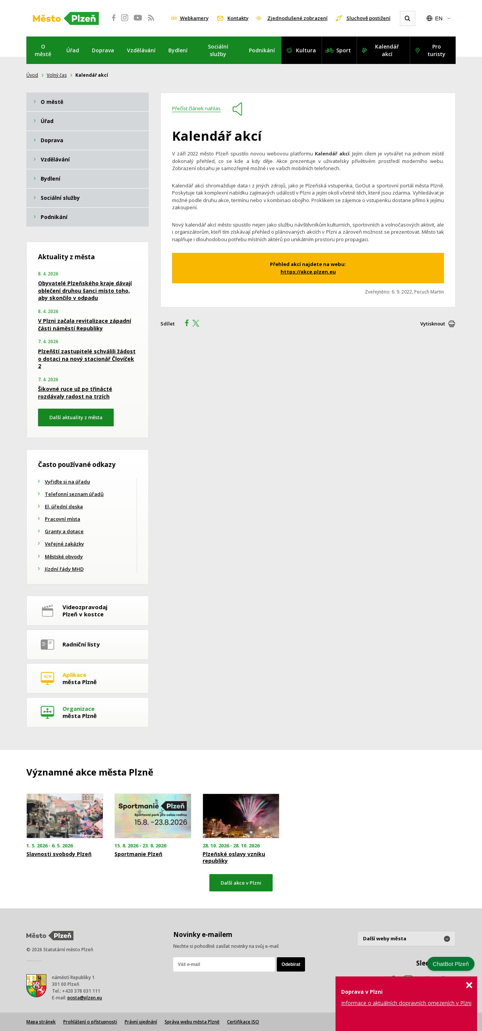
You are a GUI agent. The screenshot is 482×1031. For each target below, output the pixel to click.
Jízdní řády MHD (64, 569)
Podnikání (262, 50)
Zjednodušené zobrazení (297, 18)
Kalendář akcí (387, 50)
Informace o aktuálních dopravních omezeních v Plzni (406, 1003)
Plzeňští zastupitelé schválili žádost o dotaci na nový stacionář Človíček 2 (87, 359)
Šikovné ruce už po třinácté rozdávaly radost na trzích (75, 392)
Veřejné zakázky (64, 543)
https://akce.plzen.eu (308, 271)
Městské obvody (64, 556)
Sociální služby (218, 50)
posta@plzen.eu (84, 998)
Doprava (103, 50)
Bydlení (178, 50)
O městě (43, 50)
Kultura (306, 50)
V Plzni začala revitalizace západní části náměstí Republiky (84, 324)
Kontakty (238, 18)
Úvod (32, 75)
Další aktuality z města (75, 417)
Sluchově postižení (368, 18)
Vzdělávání (141, 50)
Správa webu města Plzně (192, 1022)
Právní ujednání (141, 1022)
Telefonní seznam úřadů (74, 494)
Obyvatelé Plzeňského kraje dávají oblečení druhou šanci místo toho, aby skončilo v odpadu (85, 290)
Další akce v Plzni (241, 882)
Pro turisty (436, 50)
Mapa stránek (41, 1022)
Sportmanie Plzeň (138, 854)
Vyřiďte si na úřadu (67, 481)
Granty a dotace (64, 531)
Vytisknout (432, 323)
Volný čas (57, 75)
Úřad (72, 50)
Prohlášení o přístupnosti (90, 1022)
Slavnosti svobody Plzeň (59, 854)
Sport (343, 50)
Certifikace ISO (243, 1022)
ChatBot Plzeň (451, 964)
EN (438, 18)
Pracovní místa (62, 519)
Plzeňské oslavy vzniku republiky (234, 857)
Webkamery (194, 18)
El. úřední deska (64, 506)
